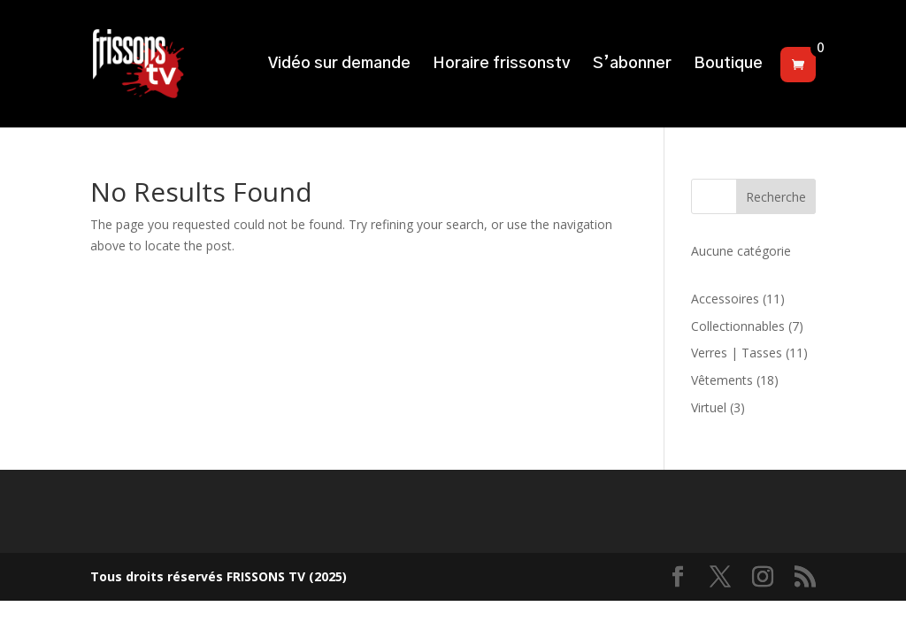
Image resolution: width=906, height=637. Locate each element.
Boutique (728, 65)
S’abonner (632, 65)
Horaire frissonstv (502, 65)
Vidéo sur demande (339, 65)
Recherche (776, 196)
